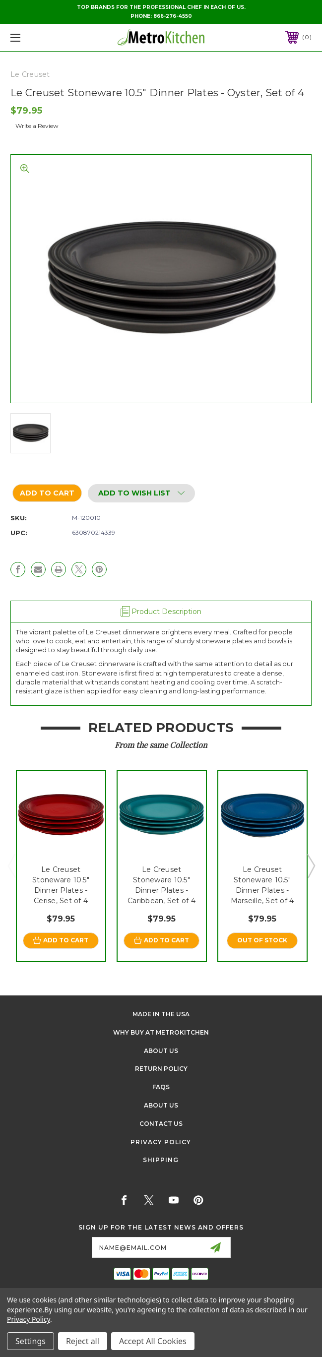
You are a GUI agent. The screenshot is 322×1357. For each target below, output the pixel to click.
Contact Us (161, 1123)
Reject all (82, 1341)
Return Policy (161, 1068)
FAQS (161, 1087)
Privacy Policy (160, 1142)
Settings (30, 1341)
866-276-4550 (172, 16)
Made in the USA (161, 1014)
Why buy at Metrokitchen (161, 1032)
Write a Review (37, 125)
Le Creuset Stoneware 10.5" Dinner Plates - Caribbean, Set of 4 (161, 885)
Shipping (161, 1160)
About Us (161, 1050)
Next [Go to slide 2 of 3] (311, 865)
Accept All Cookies (153, 1341)
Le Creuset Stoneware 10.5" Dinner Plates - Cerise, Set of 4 (60, 885)
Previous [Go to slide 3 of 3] (11, 865)
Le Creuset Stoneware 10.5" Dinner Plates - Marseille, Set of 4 (262, 885)
